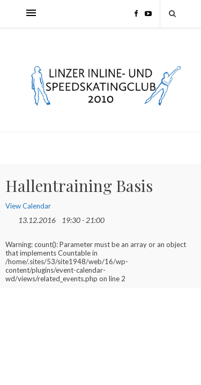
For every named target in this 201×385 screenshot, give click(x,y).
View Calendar (28, 206)
